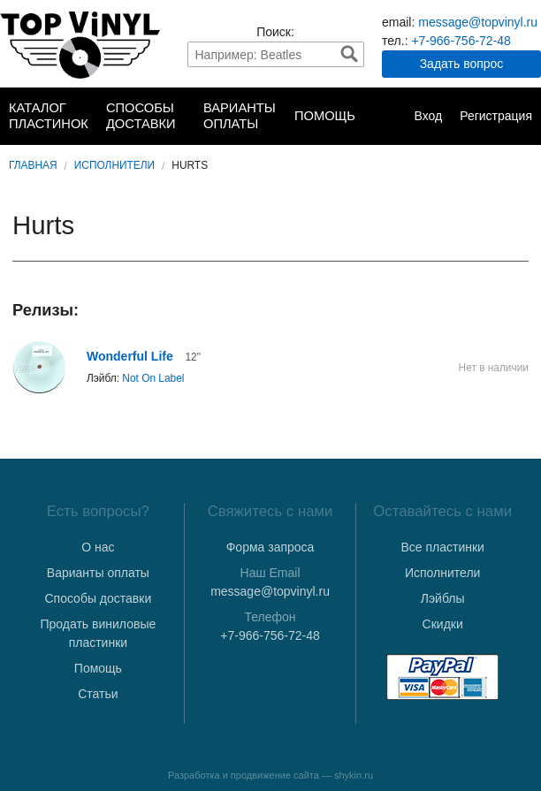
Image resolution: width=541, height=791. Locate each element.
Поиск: (275, 32)
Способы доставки (141, 116)
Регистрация (496, 116)
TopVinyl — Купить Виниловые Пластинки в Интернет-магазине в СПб (80, 45)
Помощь (324, 116)
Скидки (443, 624)
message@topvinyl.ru (477, 22)
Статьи (98, 694)
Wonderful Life (130, 356)
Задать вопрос (462, 64)
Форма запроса (270, 547)
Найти (349, 54)
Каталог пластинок (48, 116)
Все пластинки (442, 547)
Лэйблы (443, 598)
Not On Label (153, 378)
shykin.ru (353, 775)
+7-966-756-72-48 (460, 41)
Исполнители (114, 165)
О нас (97, 547)
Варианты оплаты (239, 116)
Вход (428, 116)
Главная (33, 165)
